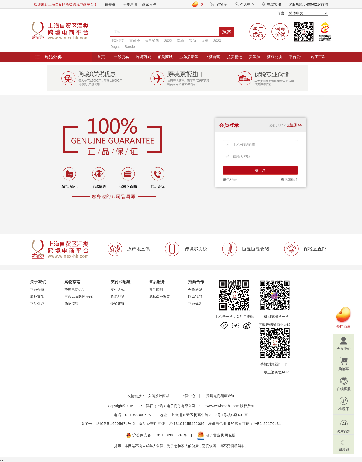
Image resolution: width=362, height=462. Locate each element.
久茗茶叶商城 (158, 396)
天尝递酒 (152, 41)
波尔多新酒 (188, 57)
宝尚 (192, 41)
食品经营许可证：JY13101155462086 (171, 424)
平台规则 (195, 304)
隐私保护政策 (159, 297)
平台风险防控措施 (78, 297)
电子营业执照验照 (216, 435)
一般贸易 (121, 57)
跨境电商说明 (74, 290)
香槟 (204, 41)
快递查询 (118, 304)
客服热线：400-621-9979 (308, 4)
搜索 (226, 31)
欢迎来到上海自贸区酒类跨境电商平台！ (65, 4)
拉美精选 (234, 57)
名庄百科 (318, 57)
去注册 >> (294, 125)
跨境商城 (143, 57)
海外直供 (37, 297)
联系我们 (195, 297)
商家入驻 (149, 4)
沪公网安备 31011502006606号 (156, 435)
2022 (168, 41)
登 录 (260, 170)
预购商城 (165, 57)
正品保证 (37, 304)
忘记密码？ (289, 180)
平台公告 (296, 57)
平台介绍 (37, 290)
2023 (217, 41)
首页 (101, 57)
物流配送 (118, 297)
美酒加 (254, 57)
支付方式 (118, 290)
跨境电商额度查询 (220, 396)
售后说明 (156, 290)
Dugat (115, 47)
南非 (180, 41)
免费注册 (130, 4)
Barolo (130, 47)
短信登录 (230, 180)
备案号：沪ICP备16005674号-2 (108, 424)
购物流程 (71, 304)
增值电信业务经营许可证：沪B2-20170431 (244, 424)
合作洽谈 (195, 290)
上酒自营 (212, 57)
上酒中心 (187, 396)
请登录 (110, 4)
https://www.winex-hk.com (219, 406)
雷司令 (134, 41)
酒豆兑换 (274, 57)
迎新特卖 (117, 41)
